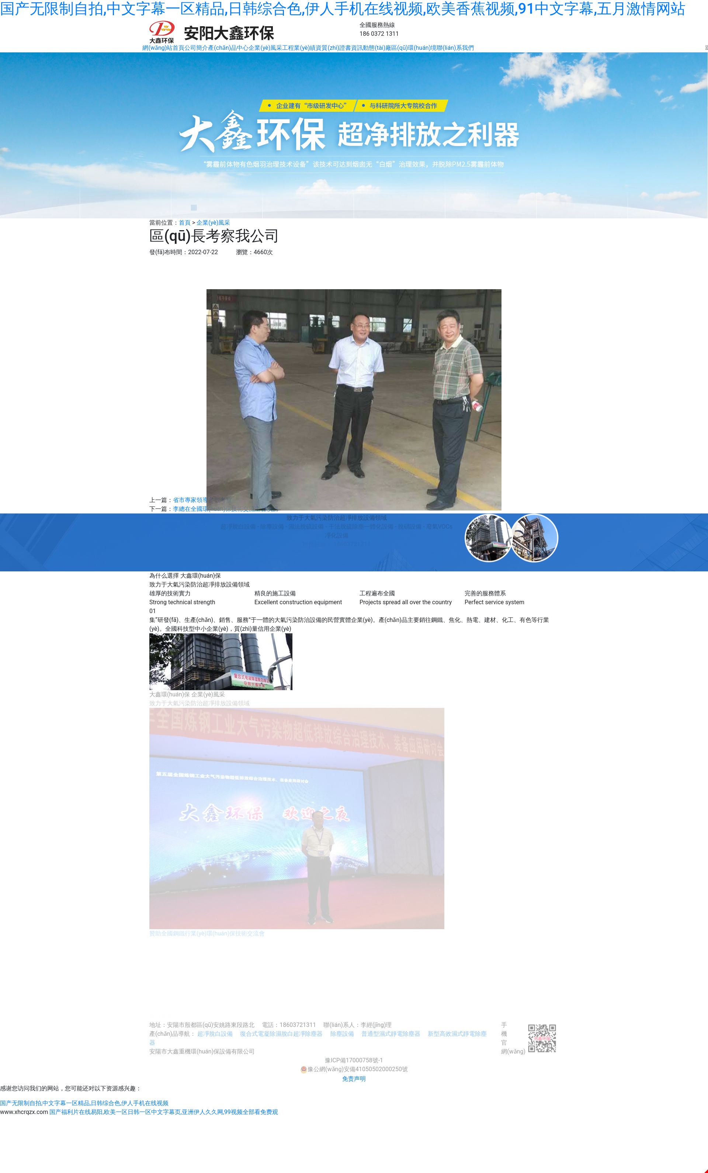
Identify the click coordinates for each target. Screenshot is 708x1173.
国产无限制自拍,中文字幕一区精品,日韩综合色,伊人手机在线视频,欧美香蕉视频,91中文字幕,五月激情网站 (343, 8)
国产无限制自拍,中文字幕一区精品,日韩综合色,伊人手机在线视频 (84, 1103)
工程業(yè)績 (299, 47)
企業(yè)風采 (265, 47)
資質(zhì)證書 (333, 47)
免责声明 (354, 1078)
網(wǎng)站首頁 (163, 47)
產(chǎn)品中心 (228, 47)
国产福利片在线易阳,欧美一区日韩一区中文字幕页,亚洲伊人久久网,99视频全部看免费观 (163, 1111)
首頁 (185, 222)
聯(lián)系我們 (455, 47)
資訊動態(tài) (368, 47)
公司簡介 (196, 47)
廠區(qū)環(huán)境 (411, 47)
